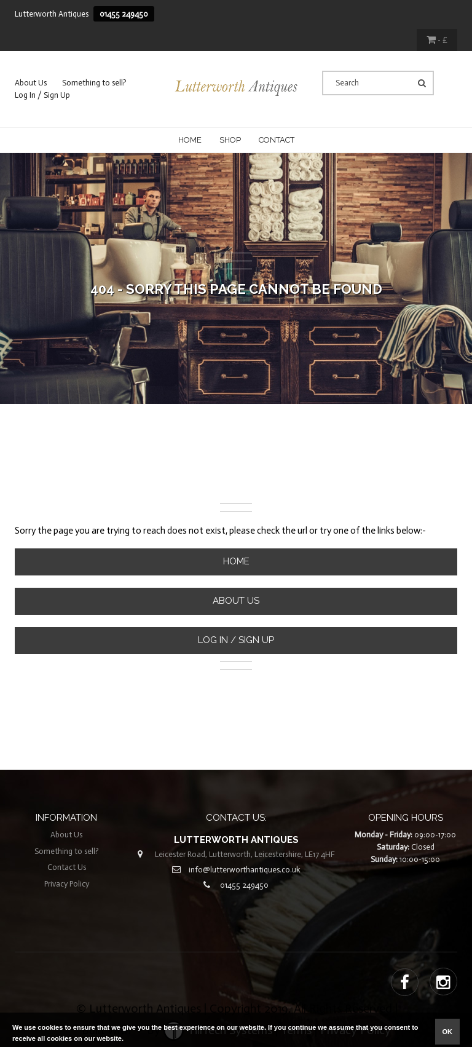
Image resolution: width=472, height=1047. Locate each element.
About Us (31, 82)
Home (190, 139)
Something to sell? (94, 82)
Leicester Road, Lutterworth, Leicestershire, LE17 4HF (245, 854)
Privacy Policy (66, 883)
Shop (230, 139)
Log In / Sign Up (42, 95)
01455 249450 (124, 13)
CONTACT (276, 139)
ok (447, 1031)
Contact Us (66, 867)
